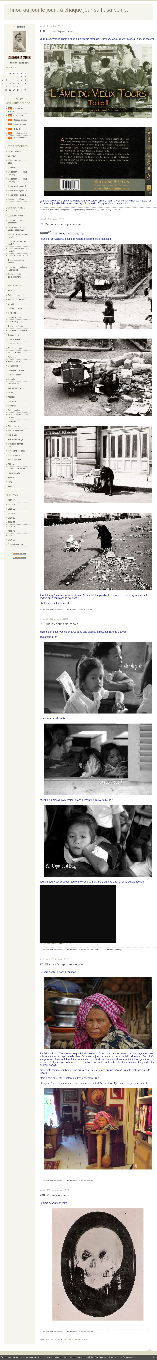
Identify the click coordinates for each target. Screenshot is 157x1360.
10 (67, 1339)
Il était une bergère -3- (17, 186)
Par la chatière (14, 410)
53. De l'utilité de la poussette (60, 224)
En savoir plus (129, 1357)
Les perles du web (16, 388)
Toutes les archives (16, 544)
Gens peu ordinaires (16, 370)
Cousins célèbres (15, 326)
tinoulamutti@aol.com (19, 63)
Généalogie (13, 366)
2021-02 (11, 509)
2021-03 (11, 504)
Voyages (11, 482)
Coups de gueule (15, 322)
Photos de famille (15, 430)
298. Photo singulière (54, 1195)
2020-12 (11, 518)
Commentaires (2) (86, 609)
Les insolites (13, 384)
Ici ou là (17, 129)
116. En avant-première (56, 31)
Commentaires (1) (86, 1180)
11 (70, 1339)
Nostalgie (12, 401)
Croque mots (13, 335)
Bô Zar (11, 304)
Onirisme (12, 406)
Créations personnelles (18, 330)
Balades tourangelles (17, 295)
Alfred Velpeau (22, 255)
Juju (10, 216)
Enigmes (12, 357)
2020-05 (11, 540)
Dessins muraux (20, 120)
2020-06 (11, 535)
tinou (10, 220)
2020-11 (11, 522)
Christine (12, 248)
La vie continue (14, 151)
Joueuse (11, 167)
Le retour (12, 156)
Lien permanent (78, 210)
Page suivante (81, 1339)
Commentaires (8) (92, 210)
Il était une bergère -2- (17, 190)
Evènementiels (14, 361)
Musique (11, 397)
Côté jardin (18, 115)
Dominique (12, 234)
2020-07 (11, 531)
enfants (110, 949)
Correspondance (15, 308)
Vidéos (11, 477)
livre (119, 210)
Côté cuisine (13, 313)
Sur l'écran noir (14, 460)
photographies (111, 210)
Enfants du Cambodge (49, 944)
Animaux (12, 291)
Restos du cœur (15, 455)
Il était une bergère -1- (17, 195)
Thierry (11, 464)
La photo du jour (20, 133)
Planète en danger (16, 439)
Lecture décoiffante (16, 199)
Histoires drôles (14, 375)
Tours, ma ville (19, 138)
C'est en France (14, 344)
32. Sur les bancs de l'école (59, 624)
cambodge (118, 949)
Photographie (13, 426)
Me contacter (19, 27)
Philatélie (12, 422)
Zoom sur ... (13, 486)
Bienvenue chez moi (16, 299)
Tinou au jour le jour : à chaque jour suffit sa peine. (68, 10)
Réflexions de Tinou (16, 451)
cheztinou (66, 944)
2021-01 (11, 513)
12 (72, 1339)
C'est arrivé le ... (15, 339)
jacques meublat (15, 227)
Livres (10, 392)
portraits (103, 949)
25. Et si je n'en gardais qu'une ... (63, 964)
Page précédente (46, 1339)
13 (75, 1339)
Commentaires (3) (86, 1331)
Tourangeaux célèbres (17, 469)
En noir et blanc (20, 124)
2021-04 (11, 500)
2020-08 (11, 527)
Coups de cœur (14, 317)
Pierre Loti (12, 435)
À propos (19, 98)
